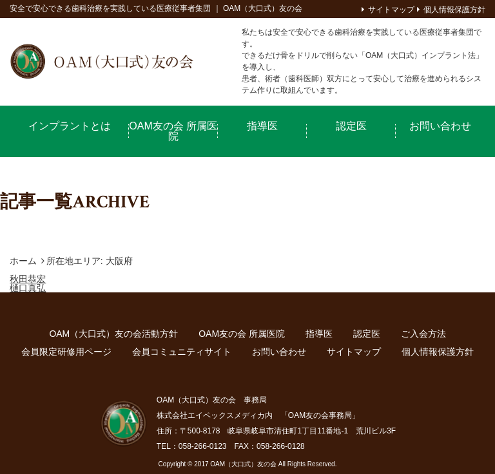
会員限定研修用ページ (66, 351)
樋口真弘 (28, 288)
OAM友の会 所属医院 (173, 131)
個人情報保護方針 (454, 9)
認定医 (351, 125)
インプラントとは (69, 125)
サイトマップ (391, 9)
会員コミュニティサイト (181, 351)
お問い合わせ (440, 125)
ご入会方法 (423, 333)
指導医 (262, 125)
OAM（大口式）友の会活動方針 (113, 333)
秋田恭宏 (28, 279)
